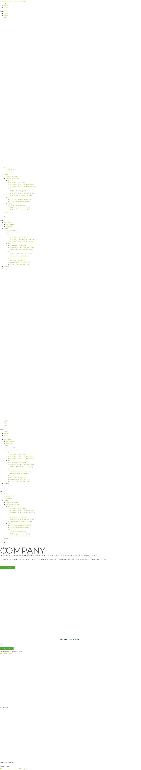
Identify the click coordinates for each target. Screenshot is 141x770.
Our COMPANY (10, 170)
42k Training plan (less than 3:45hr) (20, 210)
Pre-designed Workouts (12, 178)
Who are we (7, 168)
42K (9, 203)
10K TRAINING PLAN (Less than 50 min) (21, 195)
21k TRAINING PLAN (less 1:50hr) (19, 201)
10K (9, 189)
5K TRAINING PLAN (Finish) (18, 182)
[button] (70, 11)
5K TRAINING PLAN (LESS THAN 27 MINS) (22, 186)
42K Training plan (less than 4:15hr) (20, 208)
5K (8, 180)
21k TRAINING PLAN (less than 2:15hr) (21, 199)
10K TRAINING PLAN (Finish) (18, 191)
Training (6, 174)
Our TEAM (9, 172)
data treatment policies (6, 653)
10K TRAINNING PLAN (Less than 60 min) (22, 193)
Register (6, 5)
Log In (5, 3)
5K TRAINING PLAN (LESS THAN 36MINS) (22, 184)
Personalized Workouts (12, 176)
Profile (5, 7)
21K (9, 197)
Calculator (7, 212)
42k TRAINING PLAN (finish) (18, 205)
